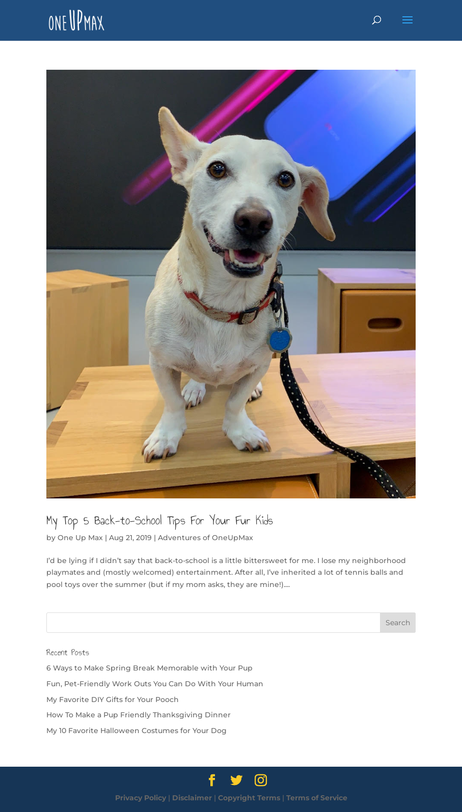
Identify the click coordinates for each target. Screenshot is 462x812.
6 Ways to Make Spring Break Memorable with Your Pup (149, 668)
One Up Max (80, 537)
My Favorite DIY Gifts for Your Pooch (112, 699)
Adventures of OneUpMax (205, 537)
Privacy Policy (140, 797)
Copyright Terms (249, 797)
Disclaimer (192, 797)
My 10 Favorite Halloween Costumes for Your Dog (136, 730)
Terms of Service (316, 797)
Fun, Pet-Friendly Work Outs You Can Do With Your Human (154, 683)
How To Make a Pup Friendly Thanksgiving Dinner (138, 714)
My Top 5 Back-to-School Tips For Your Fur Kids (159, 520)
